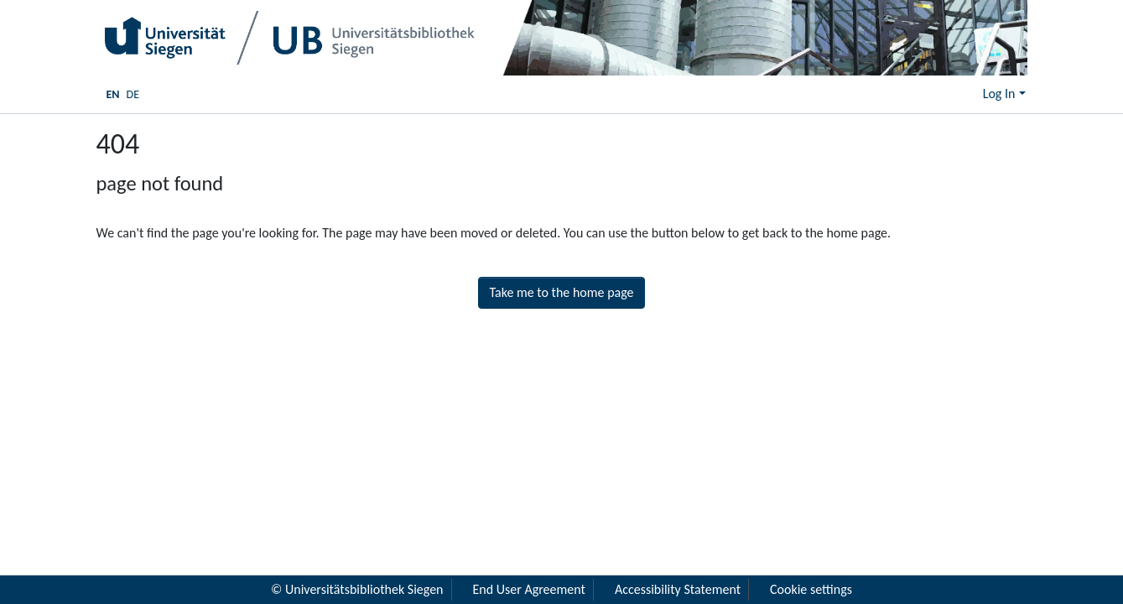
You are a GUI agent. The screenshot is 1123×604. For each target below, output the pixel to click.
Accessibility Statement (678, 589)
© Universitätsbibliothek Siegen (357, 589)
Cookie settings (811, 589)
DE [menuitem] (133, 94)
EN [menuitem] (113, 94)
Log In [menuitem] (999, 94)
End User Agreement (529, 589)
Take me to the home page (561, 292)
